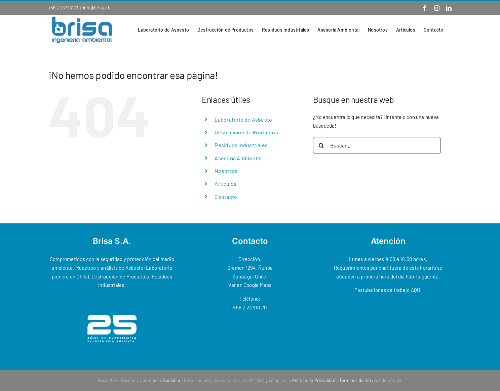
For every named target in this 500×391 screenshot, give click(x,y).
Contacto (226, 196)
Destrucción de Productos (246, 132)
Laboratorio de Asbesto (243, 119)
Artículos (225, 183)
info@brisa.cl (96, 7)
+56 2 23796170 (63, 7)
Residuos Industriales (241, 145)
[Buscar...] (377, 145)
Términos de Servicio (360, 380)
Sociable (171, 380)
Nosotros (226, 171)
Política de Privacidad (313, 380)
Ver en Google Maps (249, 285)
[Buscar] (321, 145)
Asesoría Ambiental (238, 158)
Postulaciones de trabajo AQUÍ (388, 290)
